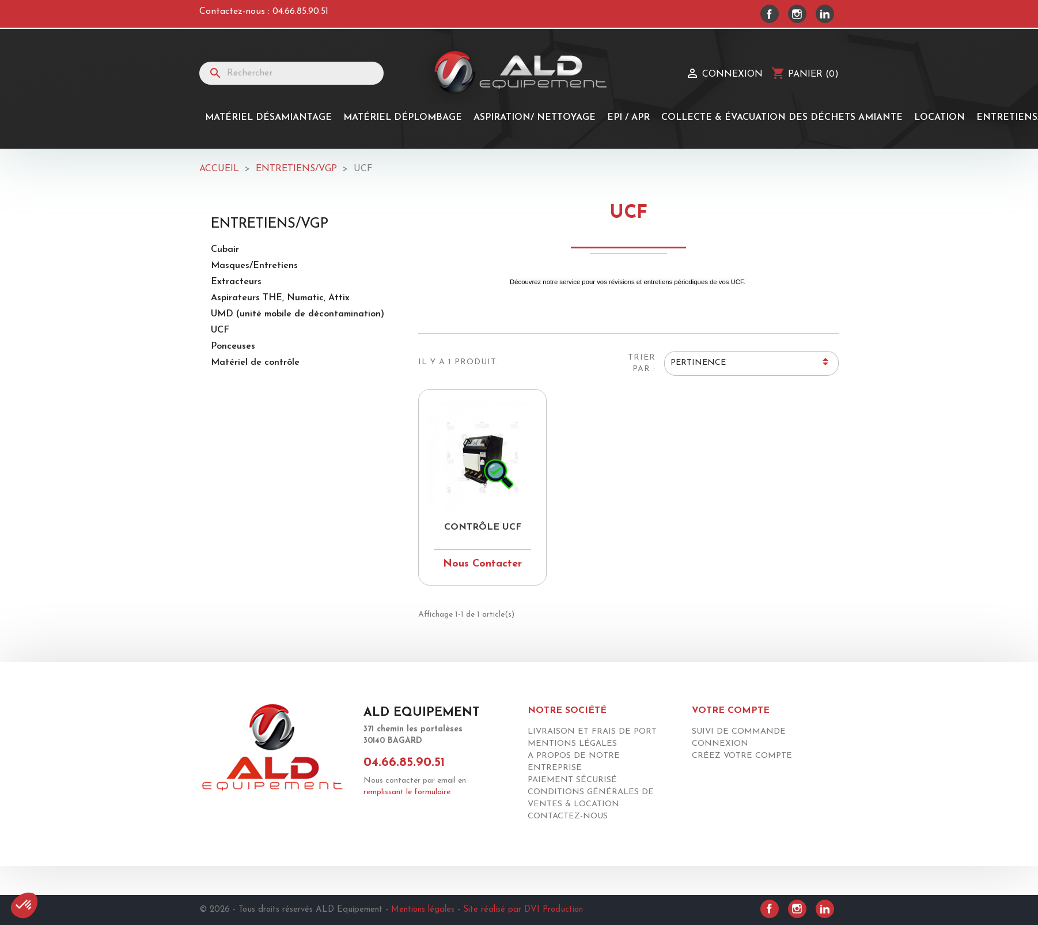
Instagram (797, 14)
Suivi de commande (739, 731)
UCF (220, 330)
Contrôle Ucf (482, 527)
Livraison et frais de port (592, 731)
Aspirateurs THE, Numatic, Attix (280, 298)
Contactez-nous (568, 816)
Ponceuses (233, 346)
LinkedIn (825, 14)
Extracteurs (236, 281)
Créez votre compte (742, 756)
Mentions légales (572, 743)
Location (939, 117)
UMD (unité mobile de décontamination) (297, 314)
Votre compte (731, 710)
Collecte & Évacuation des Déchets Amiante (782, 117)
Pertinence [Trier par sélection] (751, 364)
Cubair (225, 249)
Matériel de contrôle (255, 362)
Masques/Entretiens (254, 265)
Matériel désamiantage (268, 117)
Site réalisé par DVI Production (523, 909)
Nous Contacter (482, 563)
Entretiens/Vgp (269, 224)
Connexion (720, 743)
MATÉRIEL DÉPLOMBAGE (402, 117)
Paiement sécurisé (572, 780)
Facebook (769, 14)
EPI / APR (628, 117)
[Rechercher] (291, 73)
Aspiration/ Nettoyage (534, 117)
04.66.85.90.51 (300, 11)
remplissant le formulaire (406, 792)
